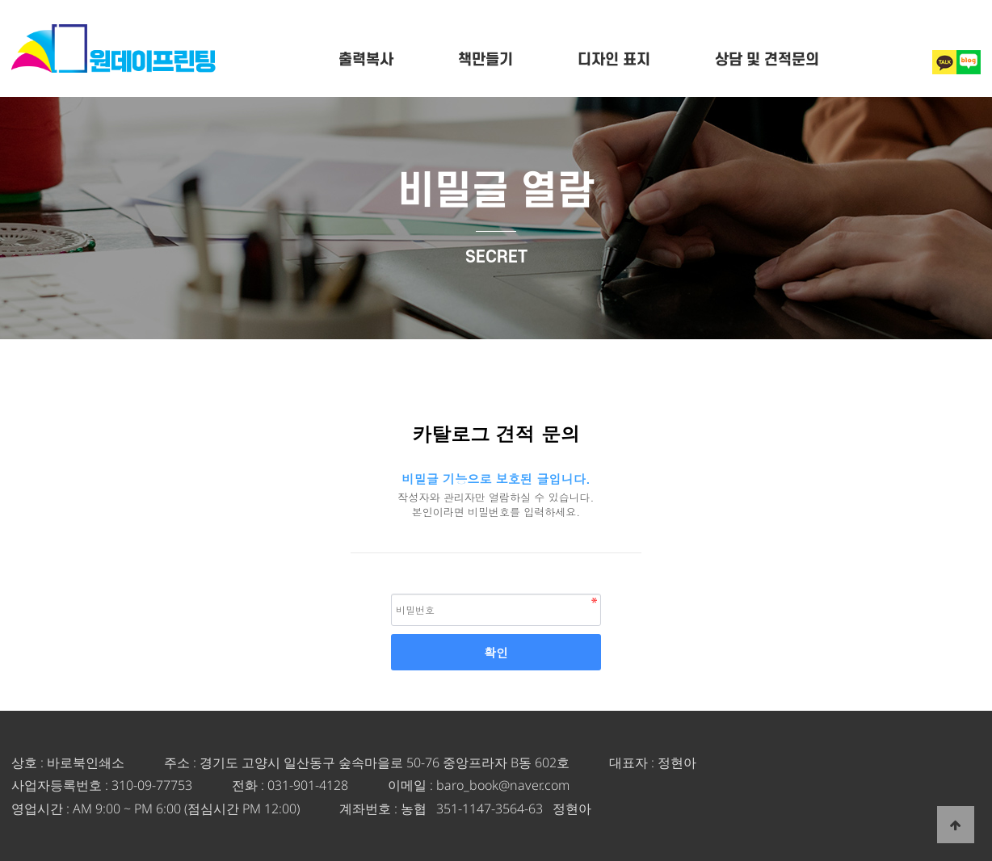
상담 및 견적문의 (767, 60)
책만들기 (485, 60)
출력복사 (365, 60)
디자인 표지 (614, 60)
